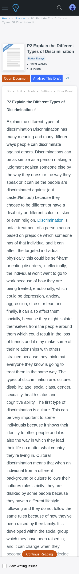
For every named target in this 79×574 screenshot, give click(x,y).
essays (21, 18)
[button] (5, 6)
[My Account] (74, 7)
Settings (48, 91)
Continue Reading (39, 554)
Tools (33, 91)
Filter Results (68, 91)
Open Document (16, 78)
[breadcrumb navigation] (39, 21)
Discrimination (50, 220)
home (6, 18)
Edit (21, 91)
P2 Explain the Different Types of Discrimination (50, 48)
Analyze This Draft (46, 78)
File (10, 91)
